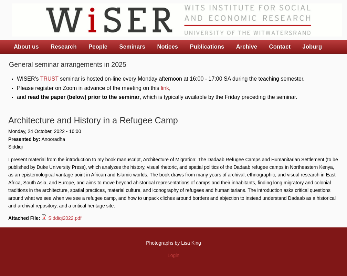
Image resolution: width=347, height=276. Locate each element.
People (97, 46)
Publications (207, 46)
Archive (246, 46)
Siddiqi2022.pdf (65, 218)
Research (64, 46)
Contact (280, 46)
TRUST (49, 79)
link (165, 88)
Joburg (312, 46)
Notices (167, 46)
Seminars (132, 46)
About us (26, 46)
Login (173, 255)
